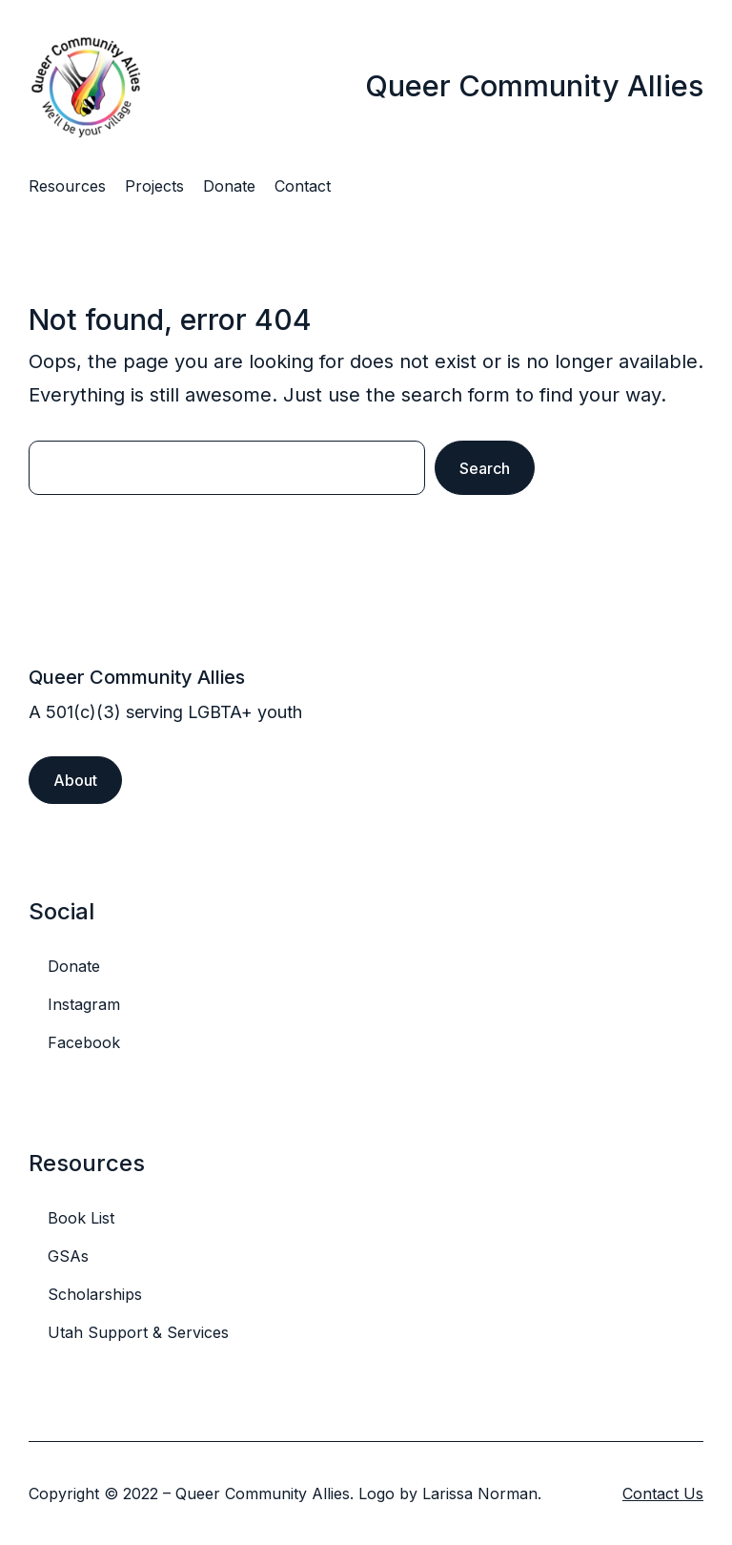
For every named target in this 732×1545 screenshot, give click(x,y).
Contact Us (662, 1493)
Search (484, 468)
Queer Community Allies (534, 85)
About (75, 780)
